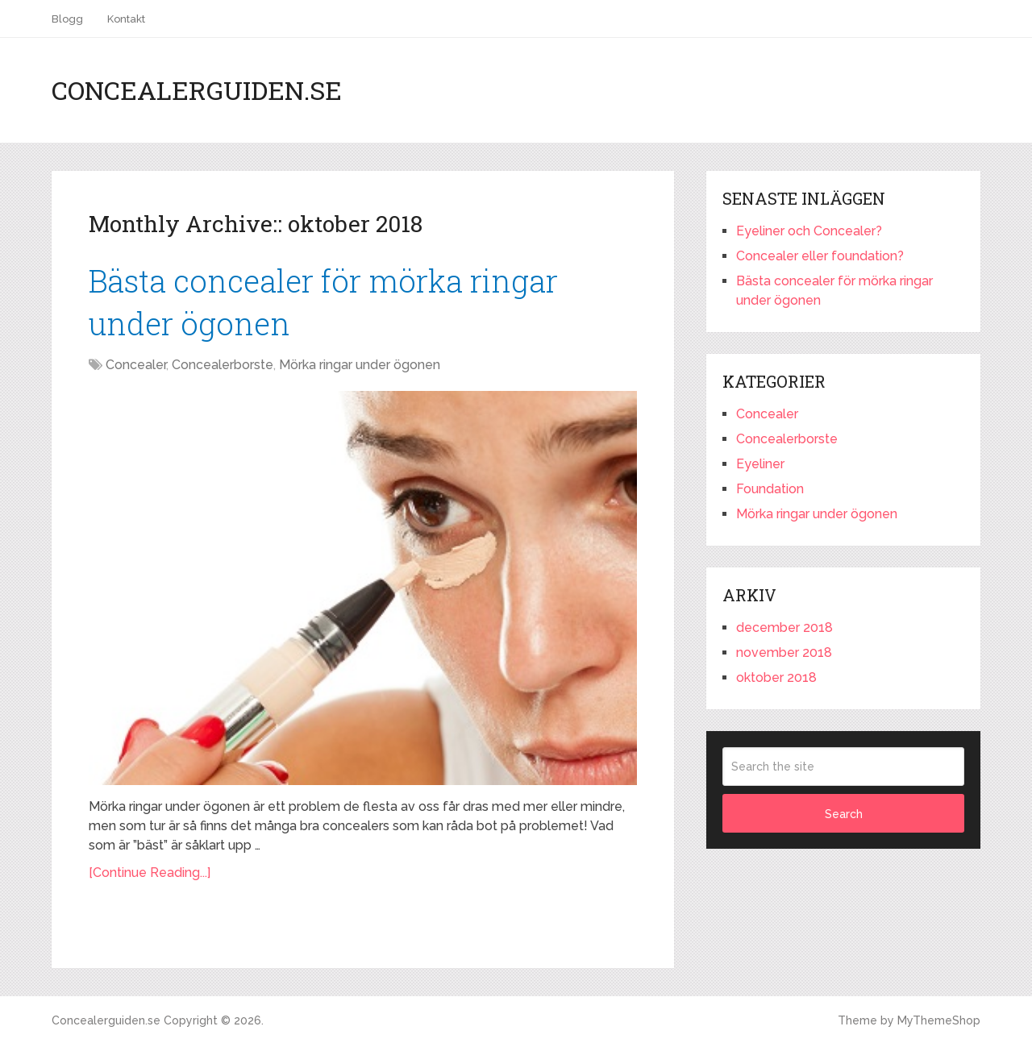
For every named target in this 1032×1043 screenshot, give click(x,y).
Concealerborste (222, 364)
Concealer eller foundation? (820, 256)
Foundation (770, 489)
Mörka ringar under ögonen (359, 364)
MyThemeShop (938, 1020)
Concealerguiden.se (197, 90)
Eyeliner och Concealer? (809, 231)
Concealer (136, 364)
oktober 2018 (776, 677)
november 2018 (784, 652)
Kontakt (126, 19)
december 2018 (784, 627)
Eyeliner (760, 464)
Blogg (67, 19)
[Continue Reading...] (149, 872)
